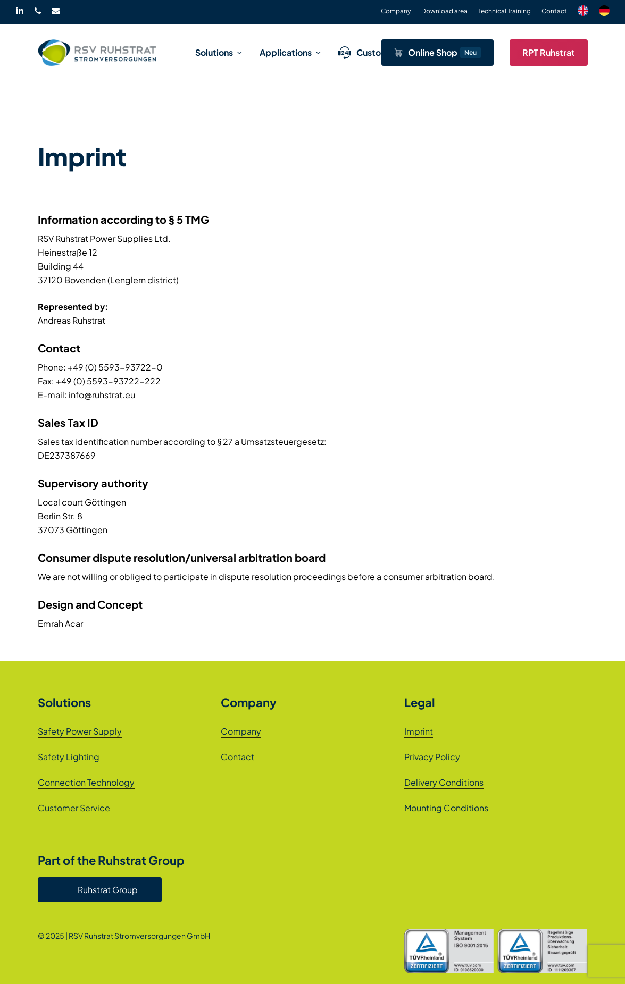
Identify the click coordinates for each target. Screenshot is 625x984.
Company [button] (241, 731)
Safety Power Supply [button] (80, 731)
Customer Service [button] (74, 807)
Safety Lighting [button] (68, 756)
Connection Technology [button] (86, 782)
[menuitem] (583, 12)
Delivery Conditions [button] (444, 782)
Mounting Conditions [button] (446, 807)
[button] (99, 890)
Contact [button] (237, 756)
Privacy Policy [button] (432, 756)
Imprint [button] (418, 731)
